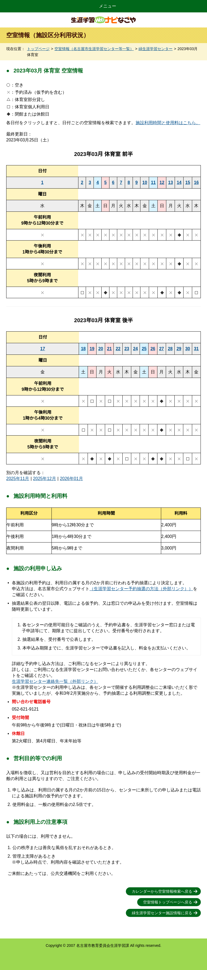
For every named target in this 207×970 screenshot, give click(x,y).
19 (91, 348)
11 (153, 182)
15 (187, 182)
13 (170, 182)
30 (187, 348)
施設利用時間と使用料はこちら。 (168, 122)
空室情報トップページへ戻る (167, 902)
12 (162, 182)
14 (179, 182)
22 (118, 348)
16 (196, 182)
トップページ (38, 49)
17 (42, 348)
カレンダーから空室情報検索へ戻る (162, 891)
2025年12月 (44, 478)
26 (152, 348)
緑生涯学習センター (155, 49)
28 (170, 348)
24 (135, 348)
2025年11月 (17, 478)
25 (144, 348)
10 (144, 182)
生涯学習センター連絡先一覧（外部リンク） (55, 681)
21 (109, 348)
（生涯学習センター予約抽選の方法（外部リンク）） (141, 588)
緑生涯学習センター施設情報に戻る (162, 913)
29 (179, 348)
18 (83, 348)
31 (196, 348)
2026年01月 (71, 478)
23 (126, 348)
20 (100, 348)
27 (161, 348)
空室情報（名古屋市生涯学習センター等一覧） (94, 49)
